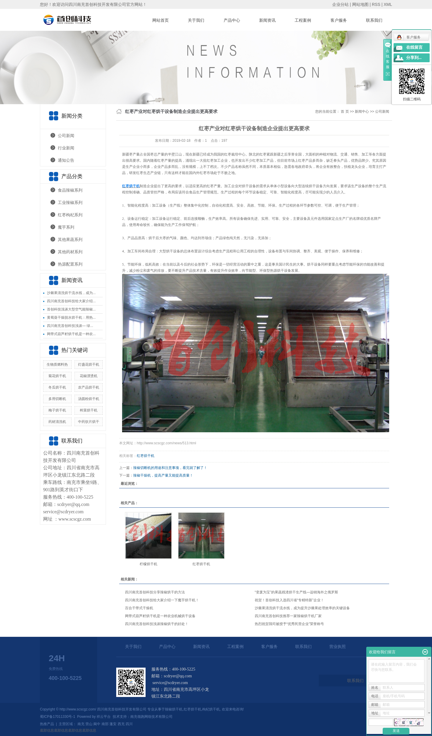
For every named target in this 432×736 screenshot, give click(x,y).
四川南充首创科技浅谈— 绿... (70, 326)
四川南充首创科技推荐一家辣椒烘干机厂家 (288, 616)
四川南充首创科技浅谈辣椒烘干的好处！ (156, 624)
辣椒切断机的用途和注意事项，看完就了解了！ (170, 468)
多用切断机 (57, 399)
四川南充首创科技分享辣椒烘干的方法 (155, 592)
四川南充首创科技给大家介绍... (71, 301)
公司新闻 (66, 135)
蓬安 (113, 724)
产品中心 (232, 20)
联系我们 (374, 20)
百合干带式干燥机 (139, 608)
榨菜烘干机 (88, 410)
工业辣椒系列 (70, 202)
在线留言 (414, 47)
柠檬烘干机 (148, 564)
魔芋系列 (66, 227)
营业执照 (337, 646)
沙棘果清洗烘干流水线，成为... (71, 293)
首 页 (345, 111)
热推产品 (47, 724)
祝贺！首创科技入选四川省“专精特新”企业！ (289, 600)
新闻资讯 (267, 20)
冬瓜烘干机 (57, 387)
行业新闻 (66, 148)
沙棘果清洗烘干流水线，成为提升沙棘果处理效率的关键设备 (302, 608)
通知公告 (66, 160)
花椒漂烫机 (88, 376)
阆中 (96, 724)
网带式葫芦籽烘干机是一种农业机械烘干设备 (160, 616)
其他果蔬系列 (70, 239)
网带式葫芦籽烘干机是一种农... (71, 334)
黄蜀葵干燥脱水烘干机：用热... (71, 317)
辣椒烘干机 (174, 709)
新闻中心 (362, 111)
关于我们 (196, 20)
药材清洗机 (57, 422)
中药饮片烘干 (88, 422)
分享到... (414, 57)
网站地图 (360, 4)
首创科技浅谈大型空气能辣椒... (71, 309)
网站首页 (160, 20)
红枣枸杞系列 (70, 214)
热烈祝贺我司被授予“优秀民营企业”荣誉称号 (289, 624)
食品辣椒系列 (70, 190)
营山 (88, 724)
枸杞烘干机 (211, 709)
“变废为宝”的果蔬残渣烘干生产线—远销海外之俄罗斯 (296, 592)
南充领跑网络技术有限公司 (151, 717)
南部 (105, 724)
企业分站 (340, 4)
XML (388, 4)
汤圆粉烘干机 (88, 399)
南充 (81, 724)
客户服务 (338, 20)
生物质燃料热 (57, 364)
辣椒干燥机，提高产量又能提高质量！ (163, 475)
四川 (129, 724)
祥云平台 (104, 717)
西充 (121, 724)
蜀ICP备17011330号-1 (57, 717)
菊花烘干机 (57, 376)
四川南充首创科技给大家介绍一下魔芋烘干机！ (162, 600)
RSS (376, 4)
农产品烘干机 (88, 387)
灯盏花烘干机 (88, 364)
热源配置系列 (70, 264)
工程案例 (303, 20)
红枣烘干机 (145, 456)
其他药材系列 (70, 251)
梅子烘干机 (57, 410)
